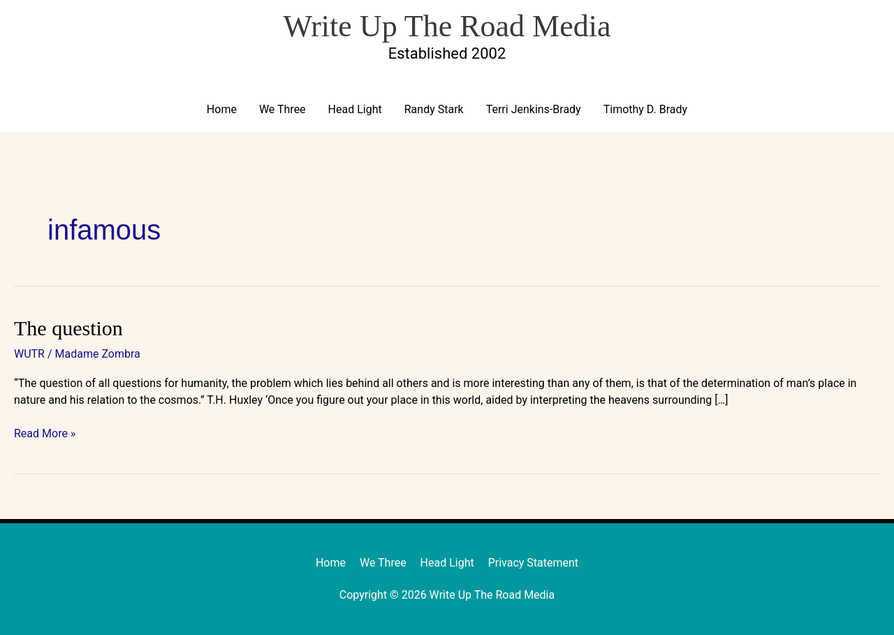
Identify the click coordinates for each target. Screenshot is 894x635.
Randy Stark (434, 109)
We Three (282, 109)
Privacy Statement (533, 562)
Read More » (44, 432)
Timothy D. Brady (645, 109)
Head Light (355, 109)
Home (222, 109)
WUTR (29, 353)
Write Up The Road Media (446, 26)
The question (68, 328)
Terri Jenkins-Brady (533, 109)
